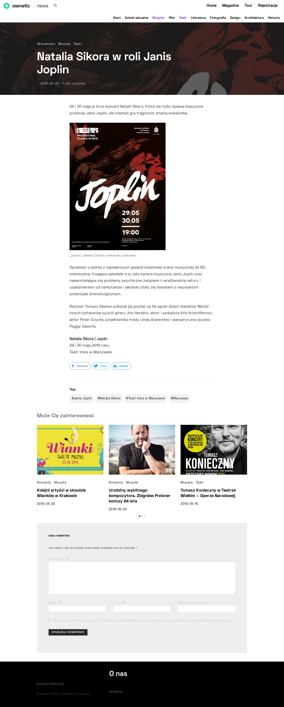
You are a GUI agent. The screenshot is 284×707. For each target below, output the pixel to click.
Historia (274, 18)
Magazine (230, 5)
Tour (248, 5)
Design (235, 18)
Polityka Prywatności (76, 694)
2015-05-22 (50, 83)
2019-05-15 (189, 504)
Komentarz (57, 559)
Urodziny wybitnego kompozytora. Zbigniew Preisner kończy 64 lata (140, 496)
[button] (140, 516)
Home (211, 5)
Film (172, 18)
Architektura (254, 18)
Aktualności (46, 44)
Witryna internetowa (194, 603)
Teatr (183, 18)
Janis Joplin (83, 398)
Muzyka (158, 18)
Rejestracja (267, 5)
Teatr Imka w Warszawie (146, 398)
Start (117, 18)
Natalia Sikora (110, 398)
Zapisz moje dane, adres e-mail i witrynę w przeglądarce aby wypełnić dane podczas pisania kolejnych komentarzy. (142, 620)
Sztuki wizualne (136, 18)
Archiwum (116, 692)
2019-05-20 (46, 504)
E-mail (119, 603)
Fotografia (218, 18)
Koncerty (44, 482)
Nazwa (55, 603)
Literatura (198, 18)
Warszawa (180, 398)
